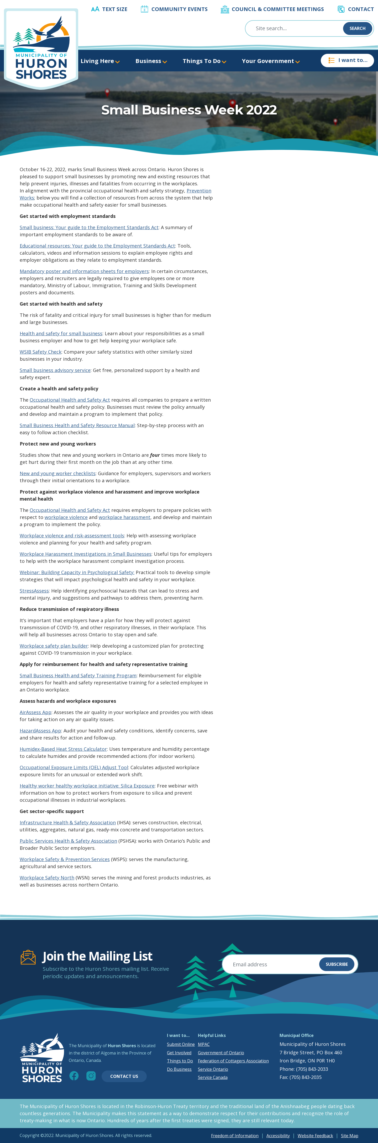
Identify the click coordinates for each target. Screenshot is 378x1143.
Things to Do (180, 1061)
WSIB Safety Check (40, 352)
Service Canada (213, 1077)
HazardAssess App (40, 730)
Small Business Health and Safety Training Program (78, 675)
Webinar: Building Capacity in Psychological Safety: (77, 572)
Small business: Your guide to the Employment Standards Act (89, 227)
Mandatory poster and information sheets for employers (84, 271)
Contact (361, 9)
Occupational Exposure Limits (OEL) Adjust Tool (74, 767)
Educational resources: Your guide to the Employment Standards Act (97, 246)
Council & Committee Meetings (278, 9)
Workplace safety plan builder (54, 646)
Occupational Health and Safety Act (70, 400)
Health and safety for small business (61, 333)
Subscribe (337, 964)
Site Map (349, 1136)
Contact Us (124, 1076)
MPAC (204, 1044)
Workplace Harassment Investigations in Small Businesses (85, 554)
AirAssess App (35, 712)
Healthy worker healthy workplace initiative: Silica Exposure (87, 786)
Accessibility (278, 1136)
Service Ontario (213, 1069)
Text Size (114, 9)
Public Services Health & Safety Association (68, 841)
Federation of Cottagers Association (233, 1061)
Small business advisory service (55, 370)
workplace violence (66, 517)
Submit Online (181, 1044)
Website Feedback (315, 1136)
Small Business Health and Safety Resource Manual (77, 425)
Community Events (179, 9)
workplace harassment (124, 517)
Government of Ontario (221, 1053)
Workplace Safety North (47, 877)
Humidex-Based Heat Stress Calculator (63, 749)
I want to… (347, 60)
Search (358, 28)
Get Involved (179, 1053)
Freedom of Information (235, 1136)
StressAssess (34, 591)
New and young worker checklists (58, 473)
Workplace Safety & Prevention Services (65, 859)
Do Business (179, 1069)
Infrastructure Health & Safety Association (68, 822)
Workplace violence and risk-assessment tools (72, 535)
